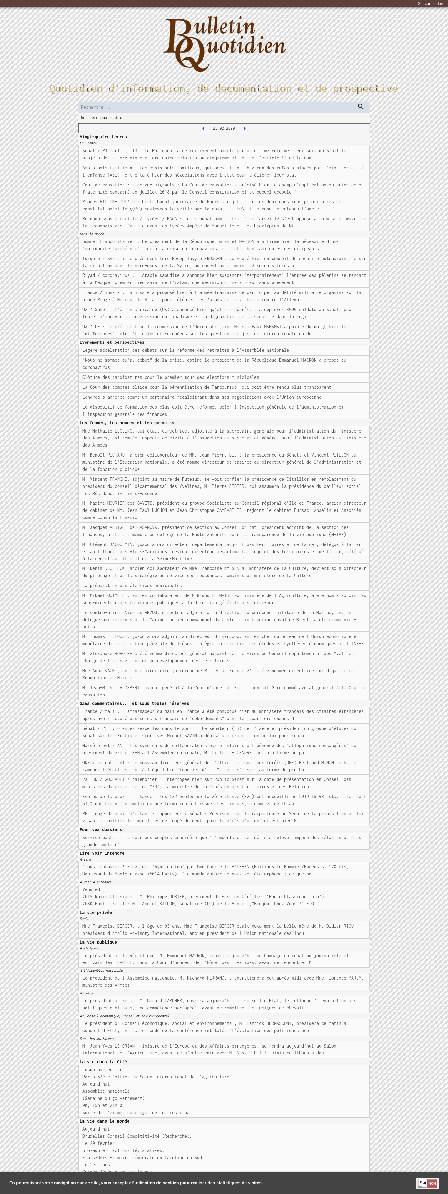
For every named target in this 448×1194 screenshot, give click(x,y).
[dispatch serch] (361, 107)
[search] (224, 107)
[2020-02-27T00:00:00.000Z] (203, 128)
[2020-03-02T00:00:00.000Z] (245, 128)
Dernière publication (102, 117)
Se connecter (431, 3)
